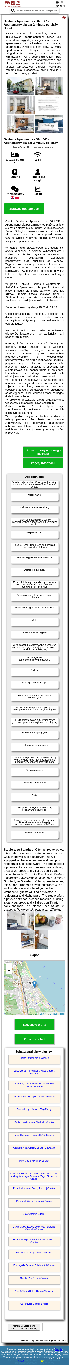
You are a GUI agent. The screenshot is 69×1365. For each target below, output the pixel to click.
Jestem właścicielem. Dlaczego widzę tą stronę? (24, 1327)
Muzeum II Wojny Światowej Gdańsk (34, 1201)
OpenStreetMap (57, 1014)
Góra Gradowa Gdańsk (34, 1214)
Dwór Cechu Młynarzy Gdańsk (34, 1160)
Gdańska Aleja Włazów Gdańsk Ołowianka (34, 1148)
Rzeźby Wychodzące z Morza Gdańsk (34, 1252)
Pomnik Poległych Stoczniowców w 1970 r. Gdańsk (34, 1241)
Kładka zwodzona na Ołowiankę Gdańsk (34, 1122)
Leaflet (43, 1014)
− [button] (9, 971)
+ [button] (9, 965)
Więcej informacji (43, 463)
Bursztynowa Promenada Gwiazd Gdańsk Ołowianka (34, 1072)
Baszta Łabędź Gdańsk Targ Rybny (34, 1109)
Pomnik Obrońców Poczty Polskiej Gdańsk (34, 1188)
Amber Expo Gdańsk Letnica (34, 1304)
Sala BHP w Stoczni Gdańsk (34, 1278)
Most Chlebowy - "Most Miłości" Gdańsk (34, 1135)
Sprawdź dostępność (24, 208)
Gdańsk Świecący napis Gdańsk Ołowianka (34, 1096)
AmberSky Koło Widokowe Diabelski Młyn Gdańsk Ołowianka (34, 1085)
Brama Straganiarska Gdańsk (34, 1058)
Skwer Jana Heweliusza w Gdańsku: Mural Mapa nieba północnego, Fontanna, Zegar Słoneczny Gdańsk (34, 1176)
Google (58, 1349)
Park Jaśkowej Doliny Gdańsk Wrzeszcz (34, 1291)
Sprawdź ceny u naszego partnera (43, 452)
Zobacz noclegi (34, 1039)
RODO (20, 1361)
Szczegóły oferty (34, 1024)
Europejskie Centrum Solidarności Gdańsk (34, 1265)
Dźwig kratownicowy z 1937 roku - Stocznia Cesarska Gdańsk (34, 1228)
